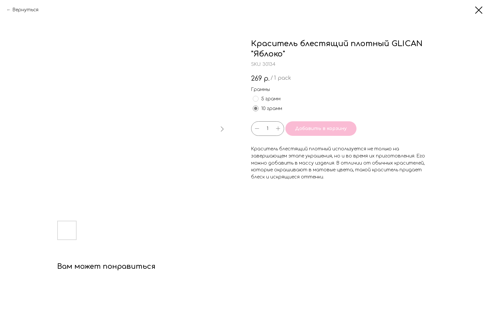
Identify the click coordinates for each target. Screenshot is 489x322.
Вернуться (25, 9)
